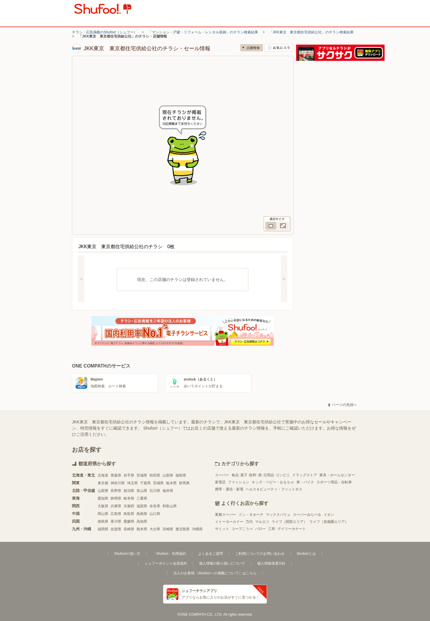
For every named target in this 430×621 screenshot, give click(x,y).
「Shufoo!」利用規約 (169, 554)
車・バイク (305, 482)
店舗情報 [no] (251, 47)
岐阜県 (129, 498)
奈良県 (155, 506)
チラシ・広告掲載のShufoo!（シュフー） (104, 32)
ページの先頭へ (342, 405)
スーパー (222, 475)
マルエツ (262, 522)
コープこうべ (242, 529)
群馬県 (184, 483)
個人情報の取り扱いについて (222, 563)
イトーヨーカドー (229, 522)
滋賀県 (142, 506)
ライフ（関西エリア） (289, 522)
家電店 (220, 482)
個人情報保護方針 (271, 563)
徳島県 (103, 521)
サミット (222, 529)
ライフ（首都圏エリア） (328, 522)
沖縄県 (197, 529)
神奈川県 (118, 483)
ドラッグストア (304, 475)
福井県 (168, 491)
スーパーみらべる (307, 515)
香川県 (116, 521)
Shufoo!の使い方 (127, 554)
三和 (271, 529)
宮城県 (142, 475)
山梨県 (103, 491)
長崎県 (129, 529)
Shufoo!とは (306, 554)
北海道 (103, 475)
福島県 (180, 475)
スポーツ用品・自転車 (334, 482)
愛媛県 (129, 521)
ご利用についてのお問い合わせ (260, 554)
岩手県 (129, 475)
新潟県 (129, 491)
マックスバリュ (278, 515)
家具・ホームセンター (337, 475)
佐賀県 (116, 529)
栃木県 (171, 483)
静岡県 (116, 498)
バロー (260, 529)
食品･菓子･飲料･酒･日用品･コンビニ (261, 475)
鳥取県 (129, 514)
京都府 (129, 506)
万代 (249, 522)
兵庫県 (116, 506)
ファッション (238, 482)
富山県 (142, 491)
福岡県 (103, 529)
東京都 (103, 483)
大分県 (155, 529)
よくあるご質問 (210, 554)
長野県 (116, 491)
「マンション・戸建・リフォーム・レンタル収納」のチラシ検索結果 (203, 32)
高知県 (142, 521)
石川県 (155, 491)
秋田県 (155, 475)
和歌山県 (170, 506)
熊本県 (142, 529)
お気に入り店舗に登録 (279, 47)
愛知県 (103, 498)
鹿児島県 (182, 529)
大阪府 (103, 506)
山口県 (155, 514)
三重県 (142, 498)
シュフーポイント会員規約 (166, 563)
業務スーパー (225, 515)
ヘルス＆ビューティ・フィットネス (274, 489)
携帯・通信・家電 (229, 489)
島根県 (142, 514)
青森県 (116, 475)
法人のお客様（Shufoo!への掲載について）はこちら (214, 573)
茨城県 (158, 483)
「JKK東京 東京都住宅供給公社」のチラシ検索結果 (311, 32)
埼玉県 (132, 483)
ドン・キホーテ (251, 515)
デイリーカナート (292, 529)
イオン (329, 515)
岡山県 (103, 514)
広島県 (116, 514)
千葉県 (145, 483)
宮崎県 (168, 529)
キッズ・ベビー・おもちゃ (273, 482)
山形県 (168, 475)
